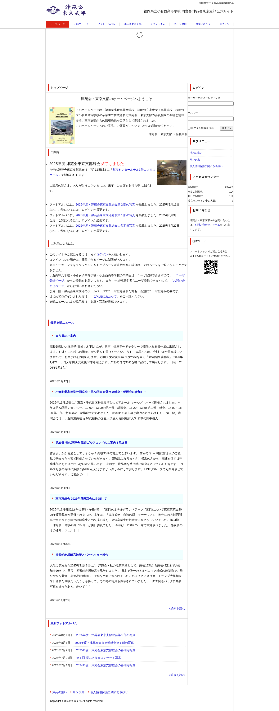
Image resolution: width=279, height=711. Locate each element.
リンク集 (195, 159)
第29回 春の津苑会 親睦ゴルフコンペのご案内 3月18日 (91, 442)
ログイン (224, 24)
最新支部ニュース (62, 322)
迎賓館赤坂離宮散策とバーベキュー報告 (81, 554)
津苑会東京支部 (58, 20)
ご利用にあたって (105, 296)
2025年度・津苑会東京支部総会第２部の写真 (105, 204)
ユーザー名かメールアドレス (204, 97)
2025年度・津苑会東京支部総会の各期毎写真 (105, 225)
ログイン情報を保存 (202, 128)
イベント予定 (157, 24)
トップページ (57, 24)
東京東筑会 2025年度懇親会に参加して (81, 498)
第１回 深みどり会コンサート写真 (98, 657)
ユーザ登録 (180, 24)
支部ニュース (81, 24)
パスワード (194, 112)
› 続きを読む (177, 608)
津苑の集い (196, 152)
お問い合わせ (203, 24)
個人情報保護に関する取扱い (206, 166)
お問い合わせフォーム (207, 224)
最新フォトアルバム (63, 623)
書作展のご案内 (65, 336)
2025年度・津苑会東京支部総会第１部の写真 (105, 215)
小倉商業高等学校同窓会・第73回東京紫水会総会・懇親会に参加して (101, 392)
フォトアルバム (106, 24)
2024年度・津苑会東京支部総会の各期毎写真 (105, 665)
